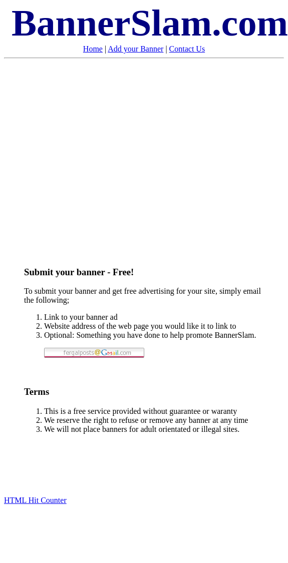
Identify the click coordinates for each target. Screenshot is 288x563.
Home (93, 49)
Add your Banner (135, 49)
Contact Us (187, 49)
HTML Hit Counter (35, 500)
